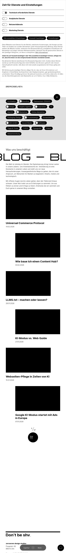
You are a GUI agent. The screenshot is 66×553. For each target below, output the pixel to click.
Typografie (37, 128)
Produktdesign (32, 118)
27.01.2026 (37, 326)
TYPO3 (25, 128)
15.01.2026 (28, 364)
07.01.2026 (37, 404)
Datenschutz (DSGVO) (42, 101)
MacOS (10, 112)
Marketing (23, 112)
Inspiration (42, 107)
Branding (25, 101)
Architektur (11, 101)
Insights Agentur (25, 107)
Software (41, 123)
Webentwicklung (13, 134)
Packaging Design (14, 118)
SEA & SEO (13, 123)
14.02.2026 (28, 211)
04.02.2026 (37, 249)
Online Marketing (38, 112)
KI (51, 107)
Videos (48, 128)
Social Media (27, 123)
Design (11, 107)
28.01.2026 (28, 287)
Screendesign (48, 118)
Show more (31, 437)
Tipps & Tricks (12, 128)
